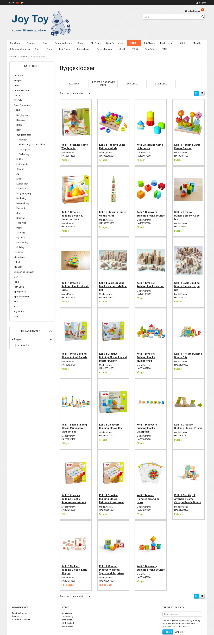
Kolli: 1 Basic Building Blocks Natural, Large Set (187, 282)
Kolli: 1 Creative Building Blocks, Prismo (184, 422)
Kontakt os (17, 607)
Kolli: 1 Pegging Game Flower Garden (188, 145)
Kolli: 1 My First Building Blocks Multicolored (146, 352)
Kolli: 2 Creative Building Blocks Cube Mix (187, 213)
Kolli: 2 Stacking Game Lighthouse (150, 145)
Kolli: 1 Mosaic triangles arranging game (148, 491)
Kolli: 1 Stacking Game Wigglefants (75, 145)
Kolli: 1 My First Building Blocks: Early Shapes (75, 561)
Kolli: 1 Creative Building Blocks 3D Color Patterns (73, 213)
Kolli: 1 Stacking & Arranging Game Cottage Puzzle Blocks (188, 491)
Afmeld (178, 623)
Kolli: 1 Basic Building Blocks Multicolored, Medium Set (75, 422)
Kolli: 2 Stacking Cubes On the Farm (111, 211)
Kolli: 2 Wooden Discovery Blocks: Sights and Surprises (112, 561)
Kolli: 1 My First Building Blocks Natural (146, 282)
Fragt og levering (20, 604)
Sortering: (64, 93)
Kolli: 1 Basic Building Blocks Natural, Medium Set (112, 282)
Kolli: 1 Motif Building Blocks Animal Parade (75, 350)
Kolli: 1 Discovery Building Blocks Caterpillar (147, 422)
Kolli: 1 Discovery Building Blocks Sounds (147, 213)
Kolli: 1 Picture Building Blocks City (186, 350)
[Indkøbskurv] (194, 11)
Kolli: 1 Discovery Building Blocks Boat (112, 420)
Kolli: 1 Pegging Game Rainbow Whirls (113, 145)
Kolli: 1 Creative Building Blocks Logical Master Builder (113, 352)
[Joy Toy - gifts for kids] (40, 23)
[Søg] (203, 17)
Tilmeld (168, 623)
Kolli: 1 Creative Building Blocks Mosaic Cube (71, 282)
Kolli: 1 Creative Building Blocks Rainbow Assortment (74, 491)
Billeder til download (21, 610)
